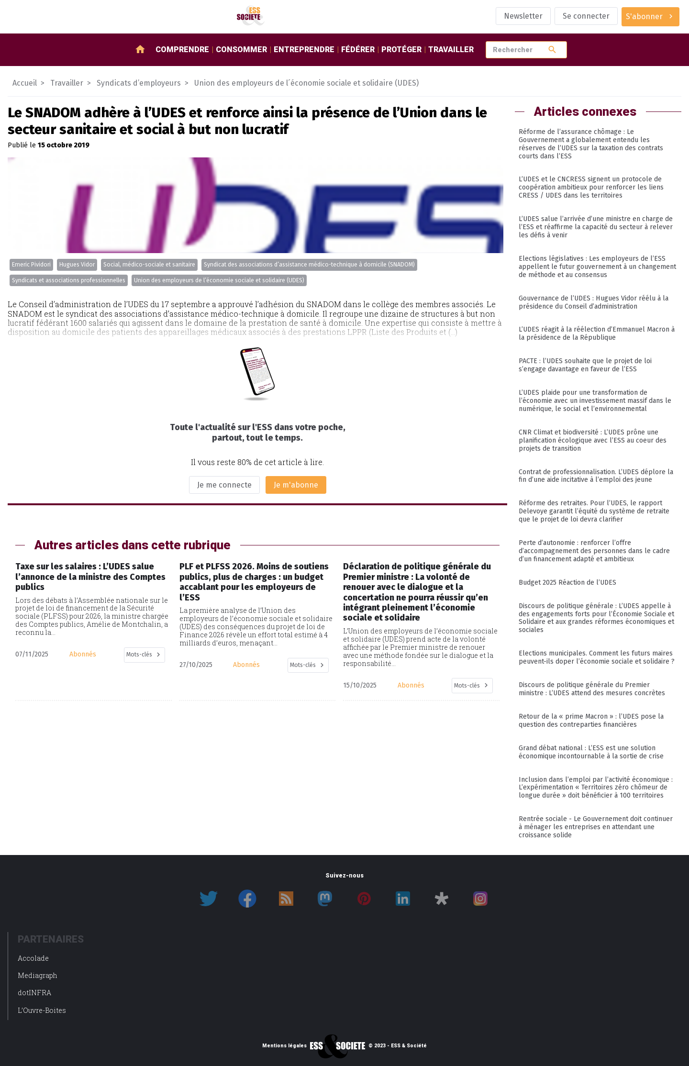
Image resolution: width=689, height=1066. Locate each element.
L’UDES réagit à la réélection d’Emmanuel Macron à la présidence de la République (597, 333)
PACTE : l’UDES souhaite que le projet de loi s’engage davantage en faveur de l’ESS (585, 365)
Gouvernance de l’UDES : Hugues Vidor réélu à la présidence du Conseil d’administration (593, 302)
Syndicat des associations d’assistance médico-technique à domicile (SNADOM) (309, 264)
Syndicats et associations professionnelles (68, 280)
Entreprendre (304, 49)
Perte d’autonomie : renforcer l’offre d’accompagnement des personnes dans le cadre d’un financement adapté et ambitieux (594, 551)
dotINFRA (34, 992)
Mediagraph (37, 975)
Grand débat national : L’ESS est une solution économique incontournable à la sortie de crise (591, 752)
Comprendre (182, 49)
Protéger (401, 49)
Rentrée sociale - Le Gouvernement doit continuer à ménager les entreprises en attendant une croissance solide (596, 827)
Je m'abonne (296, 484)
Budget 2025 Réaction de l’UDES (567, 582)
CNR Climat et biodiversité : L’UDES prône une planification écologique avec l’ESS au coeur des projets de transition (593, 440)
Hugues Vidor (77, 264)
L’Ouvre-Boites (42, 1010)
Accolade (33, 958)
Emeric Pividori (31, 264)
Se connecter (586, 16)
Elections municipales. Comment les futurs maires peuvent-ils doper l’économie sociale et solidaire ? (597, 657)
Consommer (241, 49)
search (552, 49)
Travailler (451, 49)
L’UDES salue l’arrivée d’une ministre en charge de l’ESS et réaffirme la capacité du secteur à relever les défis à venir (596, 227)
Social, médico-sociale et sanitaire (149, 264)
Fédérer (358, 49)
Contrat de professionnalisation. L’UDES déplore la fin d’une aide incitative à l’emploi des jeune (596, 476)
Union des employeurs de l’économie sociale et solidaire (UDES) (219, 280)
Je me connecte (224, 484)
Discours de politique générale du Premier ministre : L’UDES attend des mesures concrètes (592, 689)
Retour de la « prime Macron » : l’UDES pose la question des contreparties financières (591, 720)
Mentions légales (284, 1046)
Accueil (24, 83)
